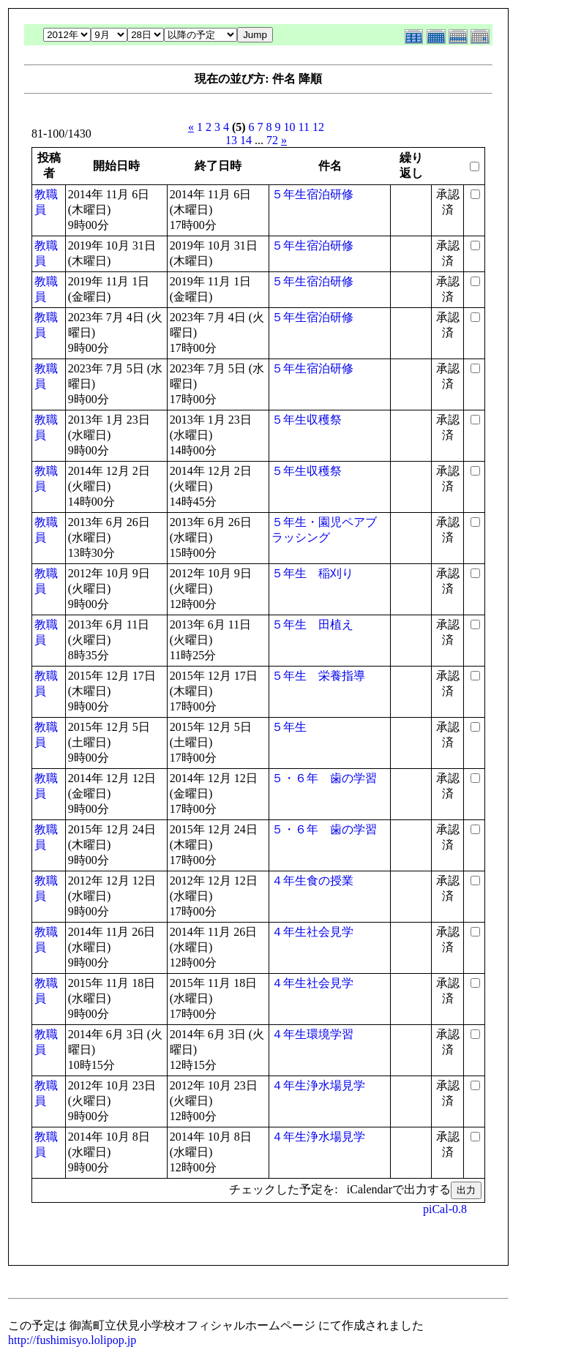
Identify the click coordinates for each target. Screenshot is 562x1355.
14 (246, 140)
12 (318, 127)
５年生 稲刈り (312, 573)
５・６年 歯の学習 (324, 778)
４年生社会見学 (312, 932)
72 (272, 140)
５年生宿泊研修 (312, 194)
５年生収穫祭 (306, 419)
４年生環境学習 (312, 1034)
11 (304, 127)
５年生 (289, 727)
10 (290, 127)
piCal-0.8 (445, 1209)
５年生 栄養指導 (318, 675)
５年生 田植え (312, 624)
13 (231, 140)
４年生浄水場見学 (318, 1085)
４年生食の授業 (312, 880)
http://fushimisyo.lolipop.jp (72, 1340)
